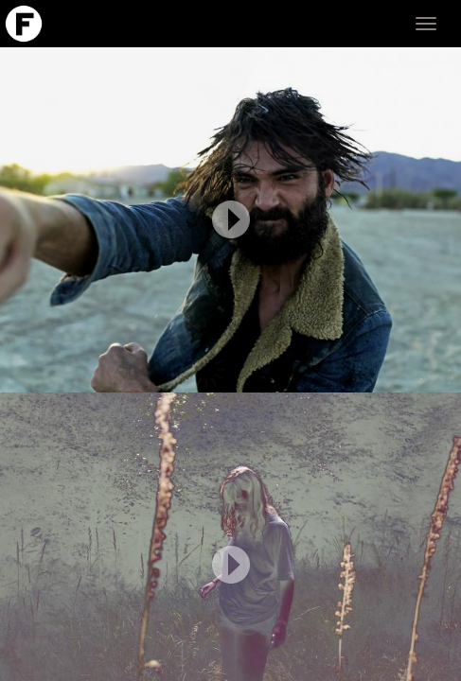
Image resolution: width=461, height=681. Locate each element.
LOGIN (429, 664)
